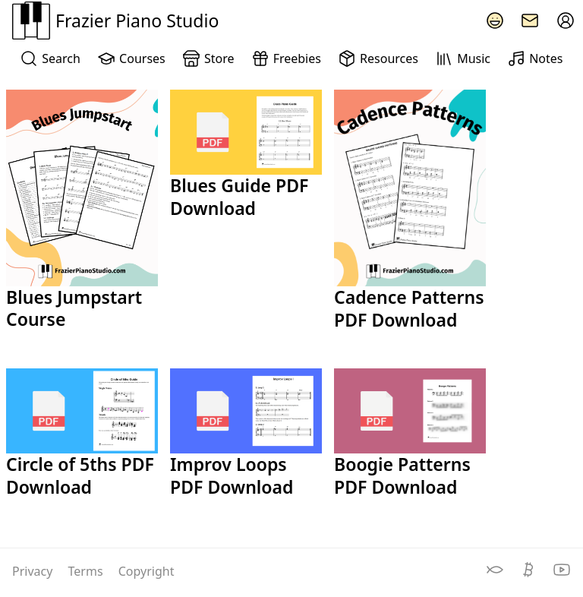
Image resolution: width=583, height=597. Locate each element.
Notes (535, 58)
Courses (131, 58)
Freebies (286, 58)
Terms (87, 571)
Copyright (146, 571)
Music (462, 58)
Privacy (34, 571)
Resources (378, 58)
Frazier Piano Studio (115, 20)
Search (50, 58)
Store (208, 58)
